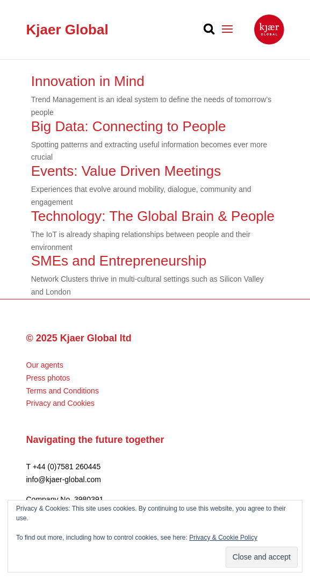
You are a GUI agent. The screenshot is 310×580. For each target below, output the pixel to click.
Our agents (44, 365)
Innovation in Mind (88, 81)
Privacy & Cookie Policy (223, 537)
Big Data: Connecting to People (128, 126)
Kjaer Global (67, 30)
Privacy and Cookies (60, 403)
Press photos (48, 378)
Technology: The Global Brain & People (153, 216)
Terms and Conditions (62, 390)
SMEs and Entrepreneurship (119, 261)
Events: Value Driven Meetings (126, 171)
